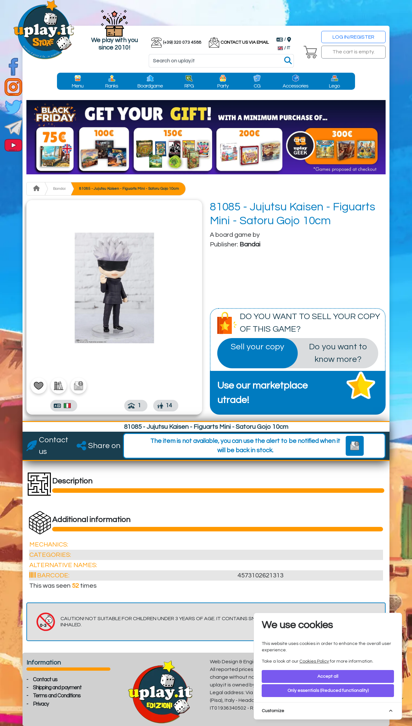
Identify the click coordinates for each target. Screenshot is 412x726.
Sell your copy (257, 347)
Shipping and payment (57, 688)
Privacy (41, 704)
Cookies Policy (314, 661)
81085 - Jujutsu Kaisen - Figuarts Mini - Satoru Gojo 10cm (129, 189)
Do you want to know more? (338, 353)
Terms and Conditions (56, 696)
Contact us (45, 680)
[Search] (221, 61)
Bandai (59, 189)
